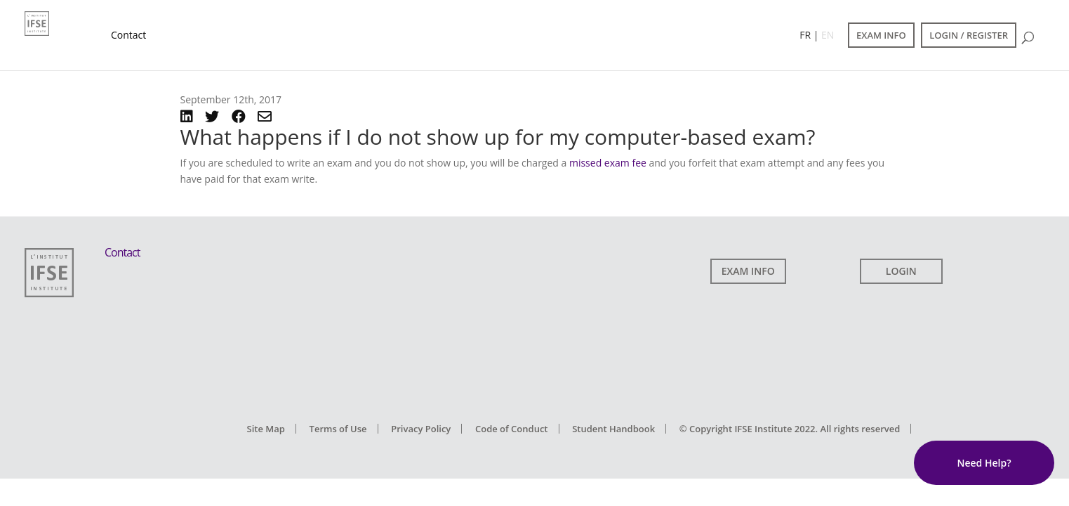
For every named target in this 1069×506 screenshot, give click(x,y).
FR (805, 34)
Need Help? (984, 462)
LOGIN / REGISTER (968, 35)
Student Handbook (613, 428)
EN (827, 34)
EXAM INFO (881, 35)
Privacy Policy (421, 428)
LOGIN (901, 271)
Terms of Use (338, 428)
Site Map (266, 428)
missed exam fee (607, 162)
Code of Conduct (511, 428)
